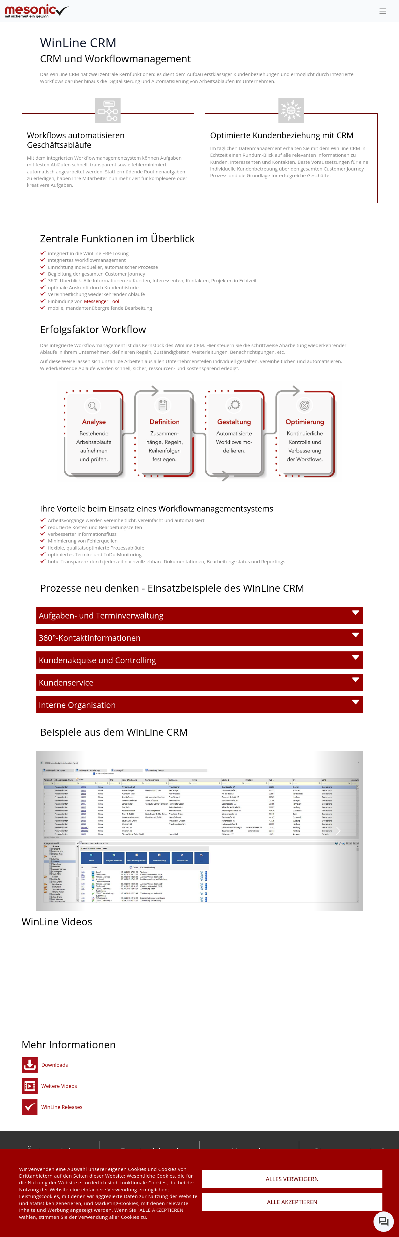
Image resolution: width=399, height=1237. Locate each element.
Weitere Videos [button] (59, 1085)
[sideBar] (383, 11)
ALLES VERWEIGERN (292, 1179)
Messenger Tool (101, 301)
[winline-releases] (30, 1107)
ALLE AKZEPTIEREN (292, 1202)
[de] (37, 11)
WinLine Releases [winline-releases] (62, 1107)
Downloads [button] (54, 1064)
